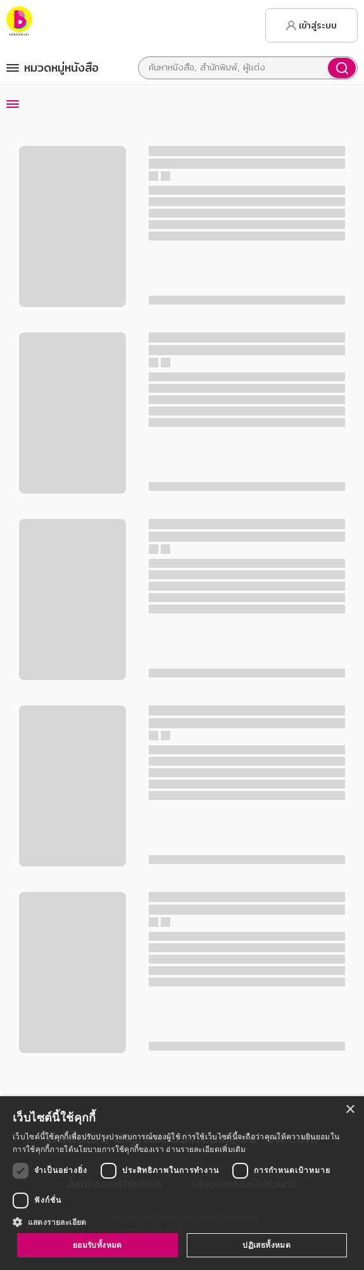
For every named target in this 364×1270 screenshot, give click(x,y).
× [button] (350, 1110)
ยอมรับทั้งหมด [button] (97, 1245)
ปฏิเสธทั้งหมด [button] (266, 1245)
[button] (182, 1221)
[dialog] (182, 1183)
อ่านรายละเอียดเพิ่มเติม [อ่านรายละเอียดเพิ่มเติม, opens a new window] (206, 1149)
